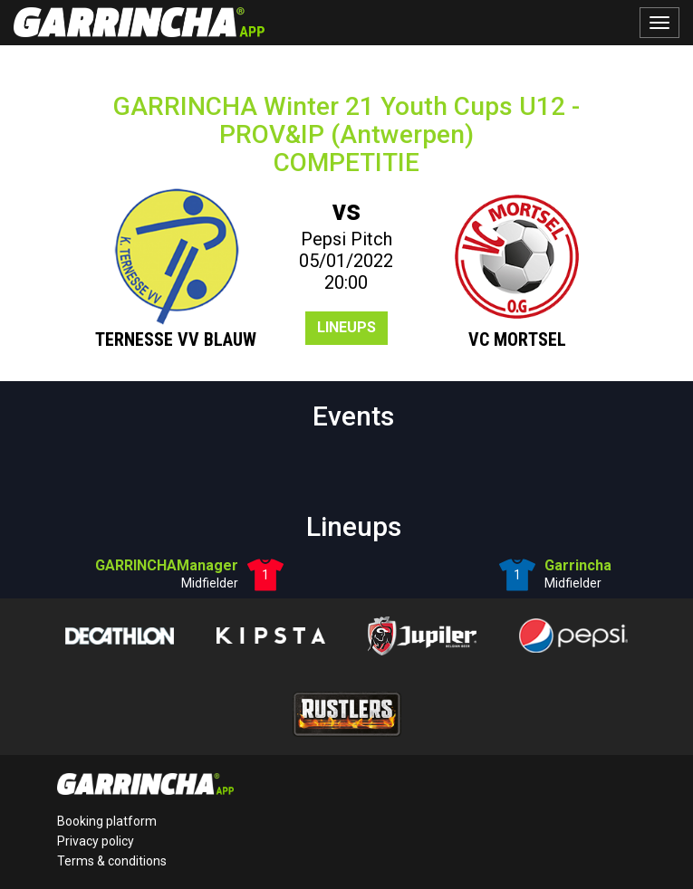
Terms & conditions (112, 861)
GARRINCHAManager (166, 565)
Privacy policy (95, 841)
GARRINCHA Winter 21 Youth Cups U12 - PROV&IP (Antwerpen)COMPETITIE (346, 134)
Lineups (346, 327)
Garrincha (577, 565)
